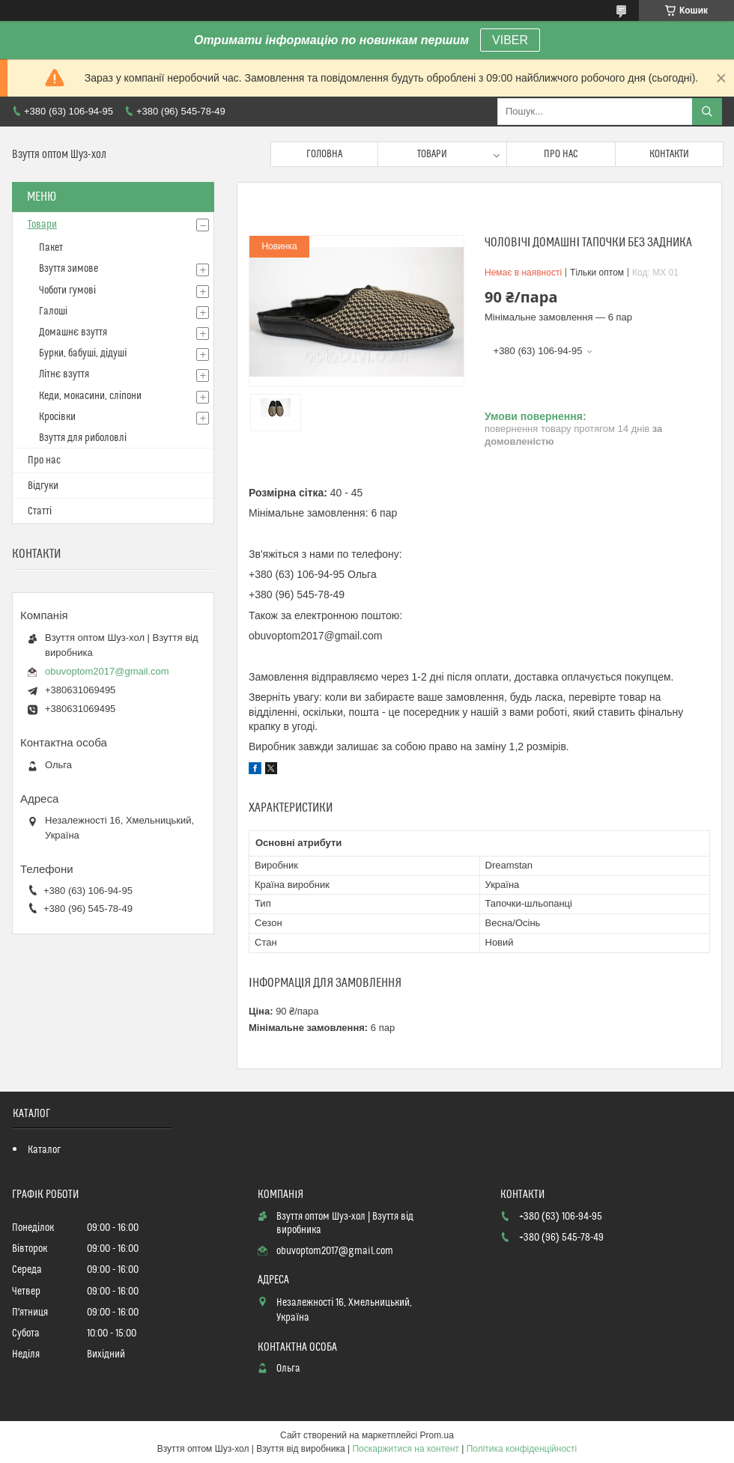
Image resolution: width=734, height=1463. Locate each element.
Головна (324, 154)
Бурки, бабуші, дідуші (83, 353)
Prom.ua (437, 1435)
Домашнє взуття (73, 332)
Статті (40, 511)
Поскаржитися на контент (405, 1449)
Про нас (561, 154)
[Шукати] (707, 111)
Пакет (51, 248)
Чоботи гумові (67, 290)
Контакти (669, 154)
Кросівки (57, 417)
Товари (432, 154)
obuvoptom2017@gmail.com (107, 671)
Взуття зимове (68, 269)
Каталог (44, 1150)
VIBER (510, 40)
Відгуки (43, 486)
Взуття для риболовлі (83, 438)
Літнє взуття (64, 374)
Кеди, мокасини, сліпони (90, 396)
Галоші (53, 311)
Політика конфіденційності (522, 1449)
